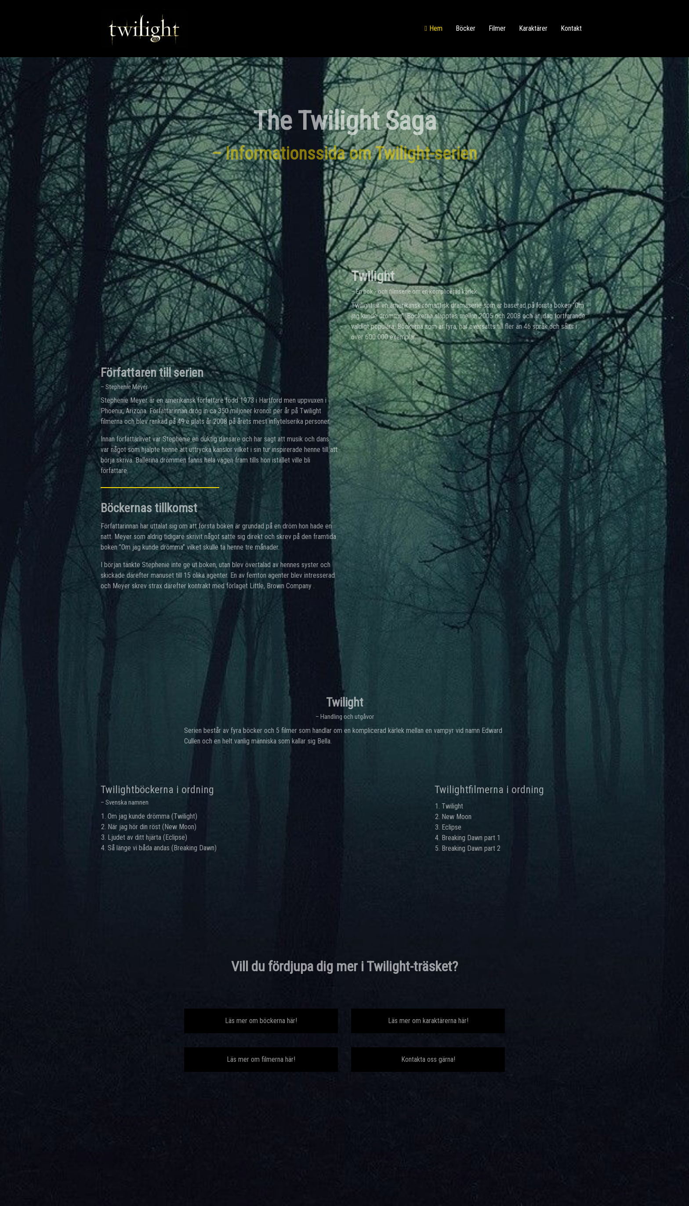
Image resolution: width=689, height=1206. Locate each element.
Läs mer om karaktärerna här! (428, 1021)
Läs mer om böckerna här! (261, 1021)
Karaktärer (533, 28)
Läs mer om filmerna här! (261, 1059)
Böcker (465, 28)
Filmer (497, 28)
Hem (435, 28)
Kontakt (571, 28)
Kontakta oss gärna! (428, 1059)
